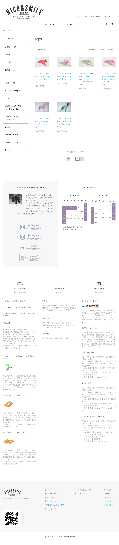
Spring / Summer (12, 155)
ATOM (87, 497)
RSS (82, 497)
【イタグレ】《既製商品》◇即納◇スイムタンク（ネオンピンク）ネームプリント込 (109, 79)
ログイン (107, 16)
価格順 (102, 49)
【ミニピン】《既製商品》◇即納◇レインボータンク (64, 76)
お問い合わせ (109, 509)
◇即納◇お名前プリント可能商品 (13, 129)
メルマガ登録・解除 (88, 493)
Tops (11, 30)
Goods (8, 139)
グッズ (8, 63)
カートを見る (109, 505)
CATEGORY (49, 25)
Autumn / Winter (12, 147)
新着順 (110, 49)
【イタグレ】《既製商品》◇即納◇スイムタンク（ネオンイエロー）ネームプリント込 (86, 79)
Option (8, 163)
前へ (69, 158)
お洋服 (8, 55)
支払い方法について (58, 505)
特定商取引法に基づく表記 (60, 509)
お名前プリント (12, 71)
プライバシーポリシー (59, 512)
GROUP (69, 25)
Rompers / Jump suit (12, 94)
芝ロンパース (11, 47)
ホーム (5, 30)
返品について (56, 501)
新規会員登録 (95, 16)
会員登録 (108, 497)
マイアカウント (81, 16)
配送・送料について (58, 497)
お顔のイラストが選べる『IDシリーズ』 (13, 115)
